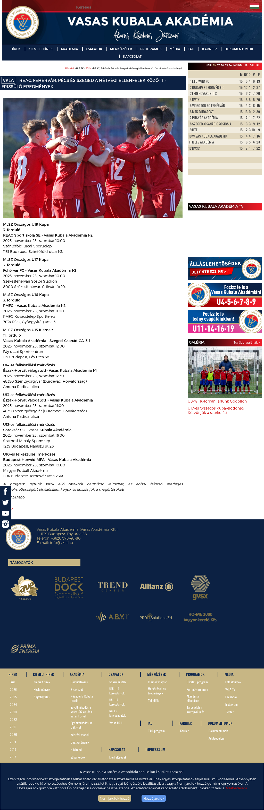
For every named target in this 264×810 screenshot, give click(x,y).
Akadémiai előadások (193, 698)
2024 (13, 704)
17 (218, 65)
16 (222, 65)
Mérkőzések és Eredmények (157, 690)
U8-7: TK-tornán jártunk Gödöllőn (217, 401)
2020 (13, 734)
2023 (88, 68)
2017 (13, 757)
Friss (12, 682)
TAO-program (156, 731)
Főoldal (69, 68)
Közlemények (42, 689)
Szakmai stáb (117, 682)
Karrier (184, 731)
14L (258, 65)
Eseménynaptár (157, 682)
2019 (13, 742)
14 (230, 65)
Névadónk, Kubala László (82, 698)
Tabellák (153, 700)
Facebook (231, 697)
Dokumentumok (218, 731)
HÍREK (16, 49)
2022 (13, 719)
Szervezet (77, 689)
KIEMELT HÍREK (40, 49)
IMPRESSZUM (155, 749)
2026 (13, 689)
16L (252, 65)
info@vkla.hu (61, 542)
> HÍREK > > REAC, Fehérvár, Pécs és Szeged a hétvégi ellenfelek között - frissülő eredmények (124, 68)
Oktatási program (197, 682)
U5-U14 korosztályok (117, 702)
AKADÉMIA (69, 49)
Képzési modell (80, 734)
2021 (13, 727)
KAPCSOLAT (132, 56)
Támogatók (21, 562)
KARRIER (209, 49)
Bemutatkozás (79, 682)
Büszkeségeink (80, 742)
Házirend (76, 749)
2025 (13, 697)
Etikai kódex (78, 757)
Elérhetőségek (117, 757)
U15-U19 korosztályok (117, 690)
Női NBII (238, 65)
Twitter (229, 712)
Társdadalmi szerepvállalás (195, 709)
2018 (13, 749)
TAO (191, 49)
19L (247, 65)
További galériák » (247, 342)
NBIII (209, 65)
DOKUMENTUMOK (239, 49)
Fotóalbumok (233, 682)
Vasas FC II (115, 723)
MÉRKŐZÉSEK (121, 49)
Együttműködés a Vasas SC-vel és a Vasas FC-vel (82, 711)
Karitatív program (197, 689)
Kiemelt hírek (42, 682)
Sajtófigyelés (42, 697)
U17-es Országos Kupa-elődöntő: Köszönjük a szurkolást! (216, 410)
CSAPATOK (94, 49)
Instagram (231, 704)
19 (214, 65)
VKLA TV (230, 689)
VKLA (8, 80)
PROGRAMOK (151, 49)
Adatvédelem (236, 788)
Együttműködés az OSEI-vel (81, 725)
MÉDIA (175, 49)
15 (226, 65)
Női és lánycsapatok (117, 713)
